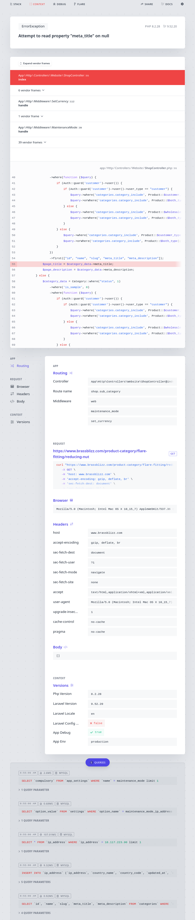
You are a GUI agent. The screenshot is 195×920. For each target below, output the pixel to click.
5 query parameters (34, 882)
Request (16, 379)
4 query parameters (34, 913)
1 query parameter (33, 790)
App (12, 358)
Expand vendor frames (35, 63)
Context (16, 414)
